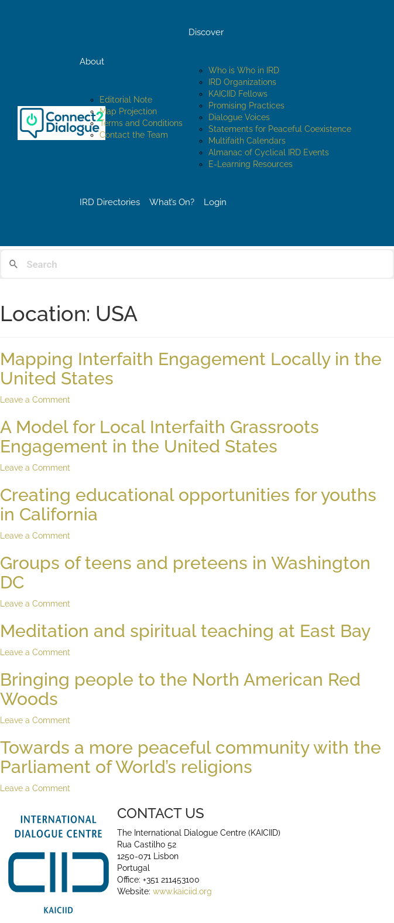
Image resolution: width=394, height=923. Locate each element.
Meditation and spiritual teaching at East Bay (185, 631)
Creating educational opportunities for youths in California (188, 504)
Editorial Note (126, 99)
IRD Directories (110, 202)
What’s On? (171, 202)
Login (215, 202)
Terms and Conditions (141, 123)
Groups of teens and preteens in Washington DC (185, 572)
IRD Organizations (242, 82)
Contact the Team (134, 134)
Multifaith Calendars (247, 140)
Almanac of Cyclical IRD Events (268, 152)
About (92, 61)
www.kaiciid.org (181, 891)
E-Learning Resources (250, 164)
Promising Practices (246, 105)
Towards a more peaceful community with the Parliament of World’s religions (190, 757)
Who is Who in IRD (243, 70)
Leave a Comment (35, 399)
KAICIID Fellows (238, 93)
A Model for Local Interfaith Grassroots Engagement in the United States (159, 437)
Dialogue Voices (239, 117)
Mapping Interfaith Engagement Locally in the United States (191, 369)
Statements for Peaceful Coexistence (279, 129)
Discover (206, 32)
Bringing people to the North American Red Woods (180, 689)
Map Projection (128, 111)
